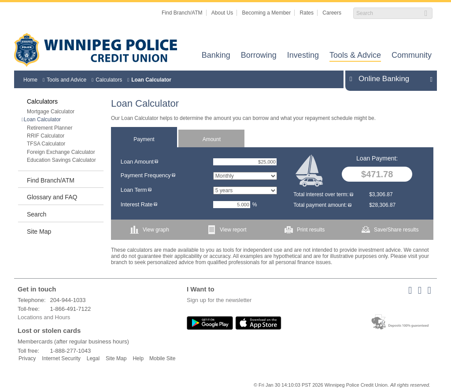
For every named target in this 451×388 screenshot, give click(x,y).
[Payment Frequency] (245, 176)
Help (138, 358)
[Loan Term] (245, 190)
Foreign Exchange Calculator (61, 152)
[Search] (388, 13)
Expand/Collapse (429, 78)
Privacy (27, 358)
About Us (222, 13)
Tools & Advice (355, 56)
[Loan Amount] (245, 161)
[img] (156, 161)
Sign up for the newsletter (219, 300)
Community (412, 56)
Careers (331, 13)
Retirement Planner (49, 128)
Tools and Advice (66, 80)
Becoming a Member (266, 13)
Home (30, 80)
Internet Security (61, 358)
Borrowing (259, 56)
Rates (307, 13)
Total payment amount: (322, 205)
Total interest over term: (323, 194)
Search (36, 214)
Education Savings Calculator (61, 160)
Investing (303, 56)
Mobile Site (162, 358)
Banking (216, 56)
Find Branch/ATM (182, 13)
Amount (212, 139)
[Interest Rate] (231, 204)
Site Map (39, 231)
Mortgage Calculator (50, 111)
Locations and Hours (44, 317)
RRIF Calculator (45, 136)
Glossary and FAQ (52, 197)
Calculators (109, 80)
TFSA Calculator (46, 144)
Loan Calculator (151, 80)
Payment (143, 139)
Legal (93, 358)
